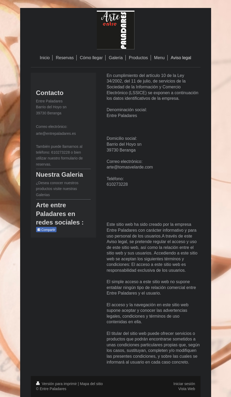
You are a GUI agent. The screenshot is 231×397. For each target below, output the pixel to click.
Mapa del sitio (91, 384)
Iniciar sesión (184, 384)
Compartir (46, 230)
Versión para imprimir (57, 384)
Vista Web (186, 389)
